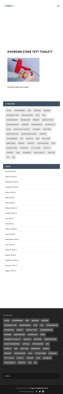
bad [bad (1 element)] (29, 110)
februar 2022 (10, 208)
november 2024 (11, 187)
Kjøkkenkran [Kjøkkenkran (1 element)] (36, 125)
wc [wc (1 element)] (13, 157)
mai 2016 (8, 244)
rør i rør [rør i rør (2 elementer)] (46, 139)
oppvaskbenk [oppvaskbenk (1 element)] (12, 139)
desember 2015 (10, 260)
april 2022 (9, 198)
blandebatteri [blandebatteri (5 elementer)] (13, 115)
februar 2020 (10, 229)
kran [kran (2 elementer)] (9, 129)
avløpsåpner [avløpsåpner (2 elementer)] (19, 110)
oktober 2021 (10, 213)
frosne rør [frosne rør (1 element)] (25, 120)
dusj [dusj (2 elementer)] (37, 115)
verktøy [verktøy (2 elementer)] (51, 153)
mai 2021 (8, 218)
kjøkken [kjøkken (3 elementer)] (25, 125)
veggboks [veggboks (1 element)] (27, 153)
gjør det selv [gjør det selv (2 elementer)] (47, 120)
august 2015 (9, 271)
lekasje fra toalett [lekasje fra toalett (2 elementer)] (22, 129)
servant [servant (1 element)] (30, 143)
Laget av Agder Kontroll (39, 388)
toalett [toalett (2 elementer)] (46, 148)
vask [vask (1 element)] (18, 153)
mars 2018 (9, 234)
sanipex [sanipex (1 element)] (21, 143)
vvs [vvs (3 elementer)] (8, 157)
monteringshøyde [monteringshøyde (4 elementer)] (28, 134)
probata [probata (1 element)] (29, 139)
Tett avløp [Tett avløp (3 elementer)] (35, 148)
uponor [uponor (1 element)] (10, 153)
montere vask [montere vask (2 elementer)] (12, 134)
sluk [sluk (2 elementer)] (53, 143)
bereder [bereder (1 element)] (47, 110)
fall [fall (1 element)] (44, 115)
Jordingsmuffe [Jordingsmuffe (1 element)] (13, 125)
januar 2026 (9, 171)
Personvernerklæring (26, 391)
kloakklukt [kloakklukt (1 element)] (50, 125)
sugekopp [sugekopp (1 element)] (24, 148)
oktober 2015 (10, 265)
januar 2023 (9, 192)
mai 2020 (8, 224)
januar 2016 (9, 255)
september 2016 (11, 239)
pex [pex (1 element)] (21, 139)
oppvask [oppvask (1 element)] (43, 134)
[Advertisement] (31, 31)
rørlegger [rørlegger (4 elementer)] (11, 143)
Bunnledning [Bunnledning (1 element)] (27, 115)
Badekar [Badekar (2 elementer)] (37, 110)
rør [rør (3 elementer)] (37, 139)
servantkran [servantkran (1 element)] (42, 143)
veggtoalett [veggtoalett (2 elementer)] (39, 153)
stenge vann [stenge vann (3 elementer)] (12, 148)
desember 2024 (10, 182)
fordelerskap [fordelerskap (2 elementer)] (12, 120)
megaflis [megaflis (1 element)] (36, 129)
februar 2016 (10, 250)
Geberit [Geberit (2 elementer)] (36, 120)
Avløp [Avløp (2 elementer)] (9, 110)
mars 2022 (9, 203)
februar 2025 (10, 177)
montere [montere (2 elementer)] (47, 129)
